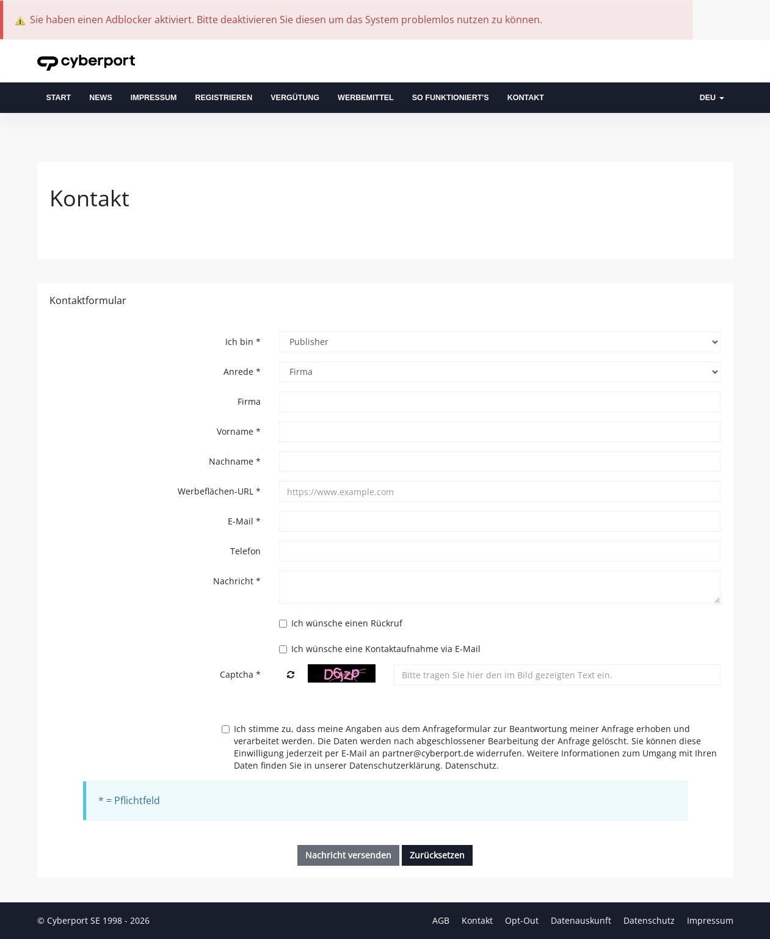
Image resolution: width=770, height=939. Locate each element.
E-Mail (244, 521)
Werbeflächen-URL (219, 491)
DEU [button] (712, 97)
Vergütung (295, 97)
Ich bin (243, 341)
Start (58, 97)
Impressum (154, 97)
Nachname (235, 461)
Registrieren (223, 97)
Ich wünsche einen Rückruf (340, 623)
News (100, 97)
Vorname (239, 431)
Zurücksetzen (437, 855)
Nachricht (237, 581)
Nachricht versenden (348, 855)
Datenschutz (470, 765)
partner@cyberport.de (428, 753)
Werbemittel (366, 97)
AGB (442, 920)
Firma (249, 401)
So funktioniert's (450, 97)
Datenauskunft (582, 920)
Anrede (242, 371)
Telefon (245, 551)
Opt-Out (523, 920)
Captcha (240, 674)
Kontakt (525, 97)
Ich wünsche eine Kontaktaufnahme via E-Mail (380, 648)
